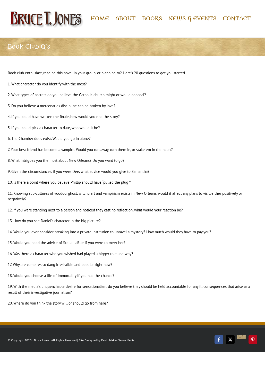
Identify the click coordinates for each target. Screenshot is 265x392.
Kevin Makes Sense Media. (118, 340)
